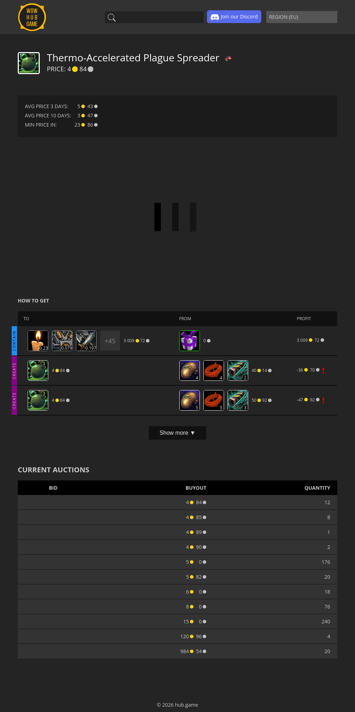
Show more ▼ (177, 433)
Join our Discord (234, 17)
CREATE (14, 370)
